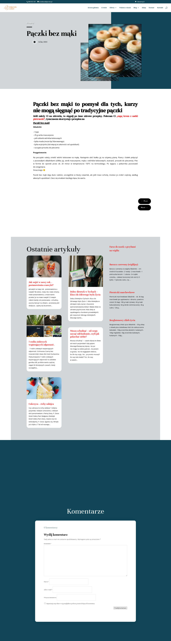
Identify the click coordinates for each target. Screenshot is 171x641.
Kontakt (160, 8)
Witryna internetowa (50, 597)
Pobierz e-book (125, 8)
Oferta (112, 8)
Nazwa (46, 582)
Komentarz (47, 543)
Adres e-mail (48, 590)
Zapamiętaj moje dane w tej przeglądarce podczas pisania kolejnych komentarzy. (70, 603)
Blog (135, 8)
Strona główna (93, 8)
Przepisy (30, 23)
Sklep (144, 8)
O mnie (104, 8)
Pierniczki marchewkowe (122, 292)
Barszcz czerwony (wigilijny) (123, 264)
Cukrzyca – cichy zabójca (41, 404)
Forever (151, 8)
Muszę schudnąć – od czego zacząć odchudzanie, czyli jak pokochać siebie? (84, 334)
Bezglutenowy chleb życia (122, 320)
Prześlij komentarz (120, 608)
